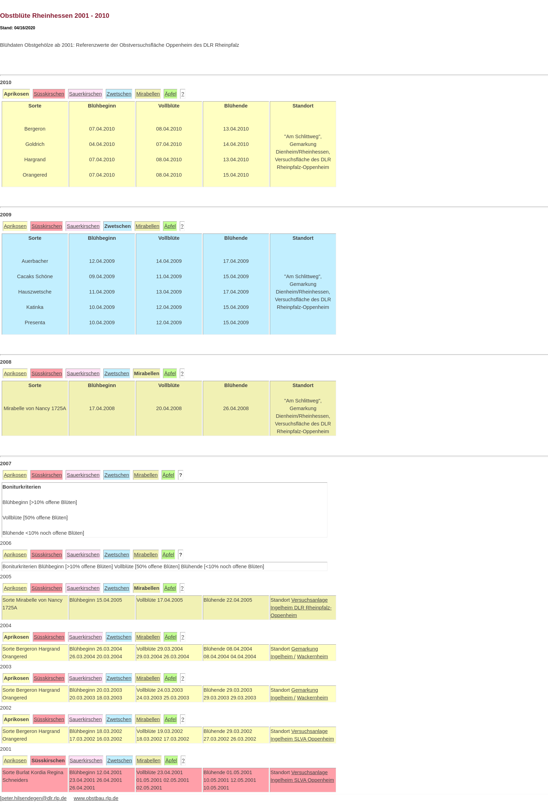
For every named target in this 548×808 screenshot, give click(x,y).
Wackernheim (312, 656)
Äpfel (170, 94)
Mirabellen (148, 94)
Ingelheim (282, 607)
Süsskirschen (49, 94)
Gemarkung (304, 649)
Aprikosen (15, 226)
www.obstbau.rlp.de (96, 798)
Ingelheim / (283, 656)
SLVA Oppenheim (314, 739)
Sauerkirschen (85, 94)
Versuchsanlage (309, 600)
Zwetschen (119, 94)
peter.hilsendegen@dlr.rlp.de (34, 798)
